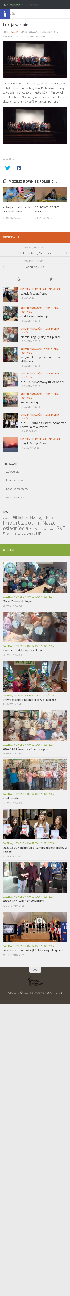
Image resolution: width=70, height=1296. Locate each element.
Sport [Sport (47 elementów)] (8, 533)
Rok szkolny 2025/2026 (40, 597)
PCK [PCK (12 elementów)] (32, 529)
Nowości (54, 289)
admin (15, 31)
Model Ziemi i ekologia (34, 316)
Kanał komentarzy (17, 488)
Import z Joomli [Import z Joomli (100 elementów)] (22, 523)
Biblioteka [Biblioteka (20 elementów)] (21, 517)
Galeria (24, 308)
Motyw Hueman (53, 992)
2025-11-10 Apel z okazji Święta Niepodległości (33, 950)
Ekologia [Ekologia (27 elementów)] (38, 517)
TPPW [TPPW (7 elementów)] (31, 534)
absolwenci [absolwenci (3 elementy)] (7, 518)
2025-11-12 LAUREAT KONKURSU (24, 901)
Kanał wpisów (14, 480)
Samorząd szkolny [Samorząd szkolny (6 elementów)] (45, 529)
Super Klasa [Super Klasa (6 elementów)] (21, 534)
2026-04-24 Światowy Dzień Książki (42, 382)
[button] (5, 14)
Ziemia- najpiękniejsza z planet (40, 337)
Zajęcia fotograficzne (34, 293)
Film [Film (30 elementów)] (50, 517)
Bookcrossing (29, 402)
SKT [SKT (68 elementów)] (61, 528)
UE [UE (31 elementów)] (38, 533)
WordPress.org (15, 497)
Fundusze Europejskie (33, 289)
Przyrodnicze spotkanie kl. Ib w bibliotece (29, 699)
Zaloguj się (12, 471)
